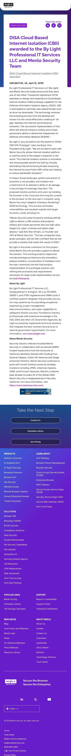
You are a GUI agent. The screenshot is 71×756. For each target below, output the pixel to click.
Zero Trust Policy (44, 506)
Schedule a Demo (35, 431)
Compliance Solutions (14, 530)
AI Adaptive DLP (12, 463)
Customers (41, 638)
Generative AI (10, 554)
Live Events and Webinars (16, 628)
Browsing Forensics (13, 472)
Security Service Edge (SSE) (49, 497)
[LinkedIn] (22, 699)
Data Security (10, 535)
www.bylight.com (36, 333)
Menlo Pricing (10, 599)
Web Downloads (11, 573)
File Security (10, 482)
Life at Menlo (42, 647)
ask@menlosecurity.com (14, 743)
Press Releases (11, 647)
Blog (6, 623)
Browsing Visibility (12, 521)
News (6, 638)
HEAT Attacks (42, 484)
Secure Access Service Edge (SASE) (50, 490)
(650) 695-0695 (11, 747)
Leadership (41, 643)
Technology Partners (46, 657)
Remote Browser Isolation (16, 491)
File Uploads (10, 549)
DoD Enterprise (21, 278)
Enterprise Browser (45, 480)
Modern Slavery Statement (15, 739)
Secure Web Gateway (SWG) (50, 502)
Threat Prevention (12, 501)
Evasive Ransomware (14, 540)
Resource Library (12, 652)
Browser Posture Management (50, 463)
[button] (12, 708)
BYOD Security (11, 525)
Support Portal (43, 604)
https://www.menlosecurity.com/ (26, 385)
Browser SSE (10, 516)
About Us (40, 623)
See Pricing (36, 442)
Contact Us (35, 420)
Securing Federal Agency (16, 559)
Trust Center (42, 662)
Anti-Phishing (42, 458)
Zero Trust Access (12, 578)
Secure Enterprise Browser (16, 496)
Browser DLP (10, 477)
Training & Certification (47, 609)
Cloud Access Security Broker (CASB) (50, 473)
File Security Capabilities (15, 544)
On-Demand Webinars (14, 643)
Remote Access (11, 486)
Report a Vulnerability (46, 599)
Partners (40, 652)
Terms (6, 731)
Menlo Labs (9, 633)
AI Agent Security (12, 467)
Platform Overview (13, 458)
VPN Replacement (12, 568)
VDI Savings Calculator (15, 609)
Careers (40, 628)
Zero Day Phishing (12, 583)
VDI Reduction (11, 563)
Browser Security (44, 467)
